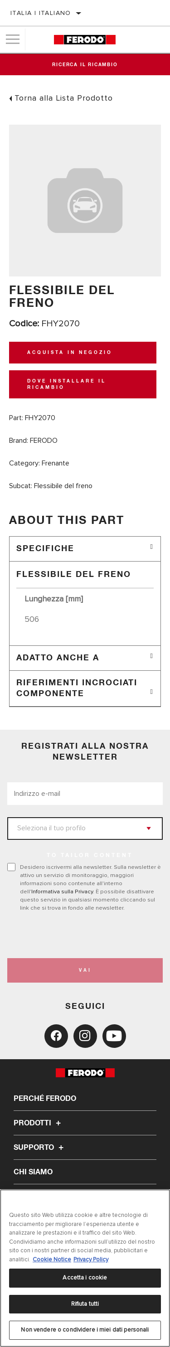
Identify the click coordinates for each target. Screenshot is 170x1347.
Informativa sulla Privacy (62, 891)
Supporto (40, 1147)
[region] (85, 1268)
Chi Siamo (33, 1172)
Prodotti (38, 1123)
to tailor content (90, 855)
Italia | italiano (40, 13)
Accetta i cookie (85, 1277)
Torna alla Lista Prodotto (64, 98)
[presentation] (83, 935)
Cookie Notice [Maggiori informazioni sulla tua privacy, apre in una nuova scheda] (52, 1259)
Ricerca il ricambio (84, 65)
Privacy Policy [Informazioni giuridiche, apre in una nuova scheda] (90, 1259)
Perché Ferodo (45, 1098)
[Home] (84, 39)
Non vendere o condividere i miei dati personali (85, 1329)
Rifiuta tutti (85, 1304)
